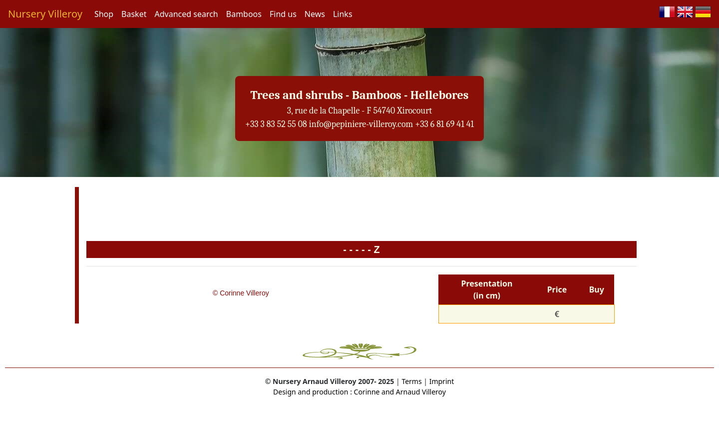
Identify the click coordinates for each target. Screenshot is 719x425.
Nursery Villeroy (45, 13)
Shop (103, 14)
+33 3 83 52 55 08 (276, 124)
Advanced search (186, 14)
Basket (133, 14)
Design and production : (312, 391)
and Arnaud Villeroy (412, 391)
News (315, 14)
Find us (283, 14)
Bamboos (244, 14)
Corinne (366, 391)
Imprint (441, 381)
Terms (411, 381)
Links (343, 14)
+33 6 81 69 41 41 (444, 124)
